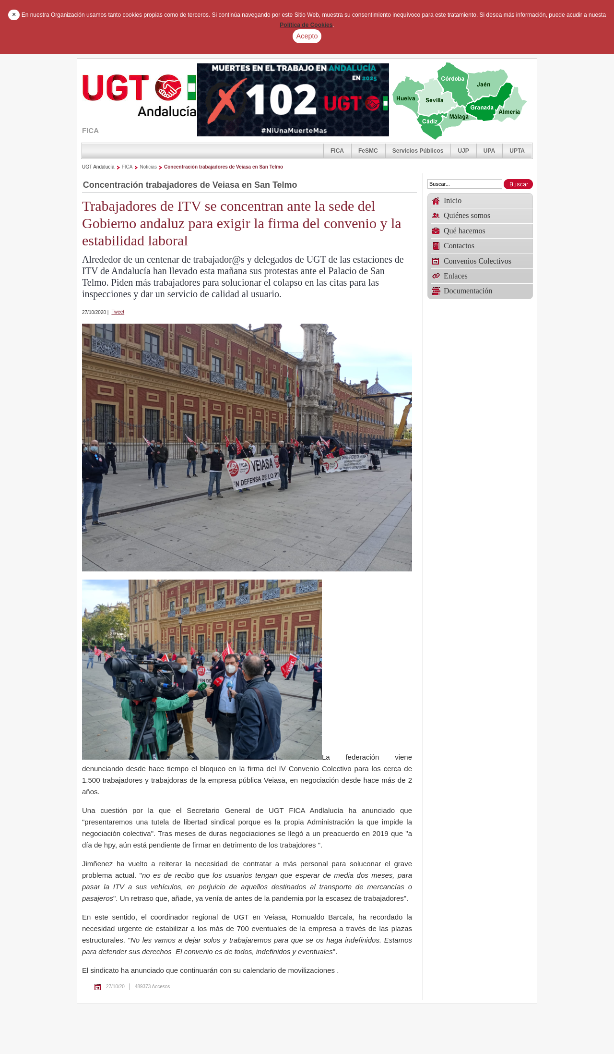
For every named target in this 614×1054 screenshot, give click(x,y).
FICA (337, 150)
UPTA (517, 150)
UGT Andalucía (98, 167)
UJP (463, 150)
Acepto (307, 36)
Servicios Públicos (418, 150)
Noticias (148, 167)
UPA (489, 150)
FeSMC (368, 150)
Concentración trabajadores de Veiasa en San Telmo (223, 167)
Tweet (117, 312)
